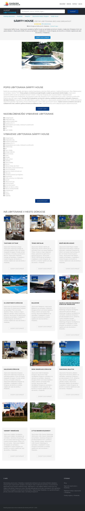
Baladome (35, 303)
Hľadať (73, 11)
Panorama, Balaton (66, 369)
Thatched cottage (11, 243)
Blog (80, 4)
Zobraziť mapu (54, 26)
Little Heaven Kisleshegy (41, 431)
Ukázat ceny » (42, 109)
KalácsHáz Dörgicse (11, 369)
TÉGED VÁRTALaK (37, 243)
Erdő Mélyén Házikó (66, 243)
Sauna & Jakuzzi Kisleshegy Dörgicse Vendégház (69, 303)
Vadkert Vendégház (11, 431)
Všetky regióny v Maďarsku (72, 495)
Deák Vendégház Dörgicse (41, 369)
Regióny (62, 4)
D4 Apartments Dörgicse (13, 303)
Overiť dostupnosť (43, 37)
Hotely (74, 4)
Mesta (69, 4)
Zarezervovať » (42, 201)
